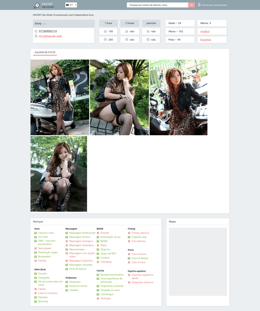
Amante (104, 232)
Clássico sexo (46, 232)
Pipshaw (42, 297)
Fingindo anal (139, 237)
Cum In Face (138, 262)
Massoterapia (77, 249)
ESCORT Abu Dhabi (43, 15)
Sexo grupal (44, 248)
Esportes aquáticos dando (142, 276)
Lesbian (73, 290)
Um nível (43, 237)
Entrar (212, 4)
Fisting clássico (140, 232)
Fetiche (42, 260)
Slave (103, 245)
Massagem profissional (82, 232)
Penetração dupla (47, 252)
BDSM (103, 241)
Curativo (105, 257)
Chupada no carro (110, 290)
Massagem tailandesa (81, 245)
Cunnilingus (106, 294)
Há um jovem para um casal (50, 283)
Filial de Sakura (77, 268)
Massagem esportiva (81, 260)
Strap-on (105, 249)
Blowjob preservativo (112, 274)
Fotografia (43, 277)
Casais (42, 288)
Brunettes (205, 39)
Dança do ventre (78, 286)
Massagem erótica (79, 237)
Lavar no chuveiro (48, 293)
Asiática (205, 31)
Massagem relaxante (80, 264)
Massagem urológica (81, 241)
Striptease (75, 281)
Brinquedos (44, 256)
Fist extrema (138, 241)
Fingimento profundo (112, 286)
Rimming (43, 301)
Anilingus (105, 298)
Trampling (105, 261)
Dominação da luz (110, 237)
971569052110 (48, 31)
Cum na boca (139, 254)
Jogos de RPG (108, 253)
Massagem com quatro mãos (82, 255)
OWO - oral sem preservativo (46, 242)
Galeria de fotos (45, 52)
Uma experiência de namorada (111, 280)
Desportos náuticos (143, 282)
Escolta (42, 273)
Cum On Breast (140, 258)
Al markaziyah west (63, 15)
